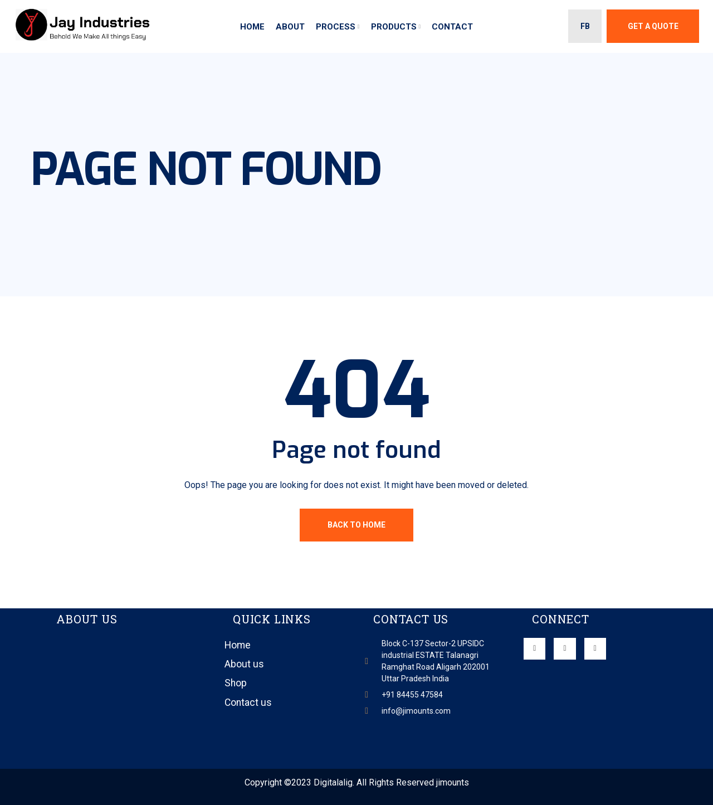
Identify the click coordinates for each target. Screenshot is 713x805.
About (290, 27)
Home (252, 27)
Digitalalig (333, 782)
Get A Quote (653, 26)
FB (585, 26)
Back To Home (356, 524)
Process (335, 27)
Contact (452, 27)
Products (394, 27)
